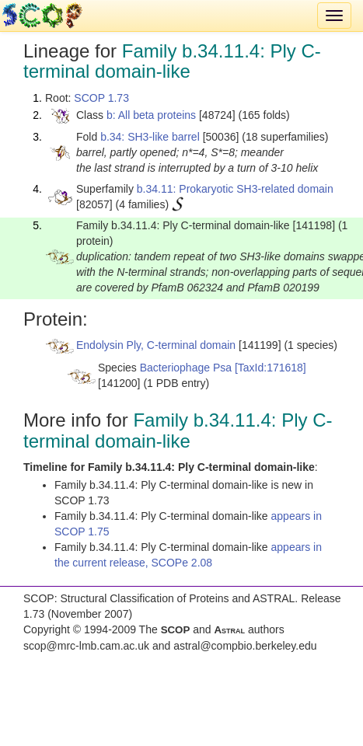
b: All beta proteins (151, 115)
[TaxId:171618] (270, 367)
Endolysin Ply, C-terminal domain (156, 345)
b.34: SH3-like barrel (150, 137)
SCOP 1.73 (101, 98)
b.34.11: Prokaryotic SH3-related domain (235, 189)
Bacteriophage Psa (186, 367)
